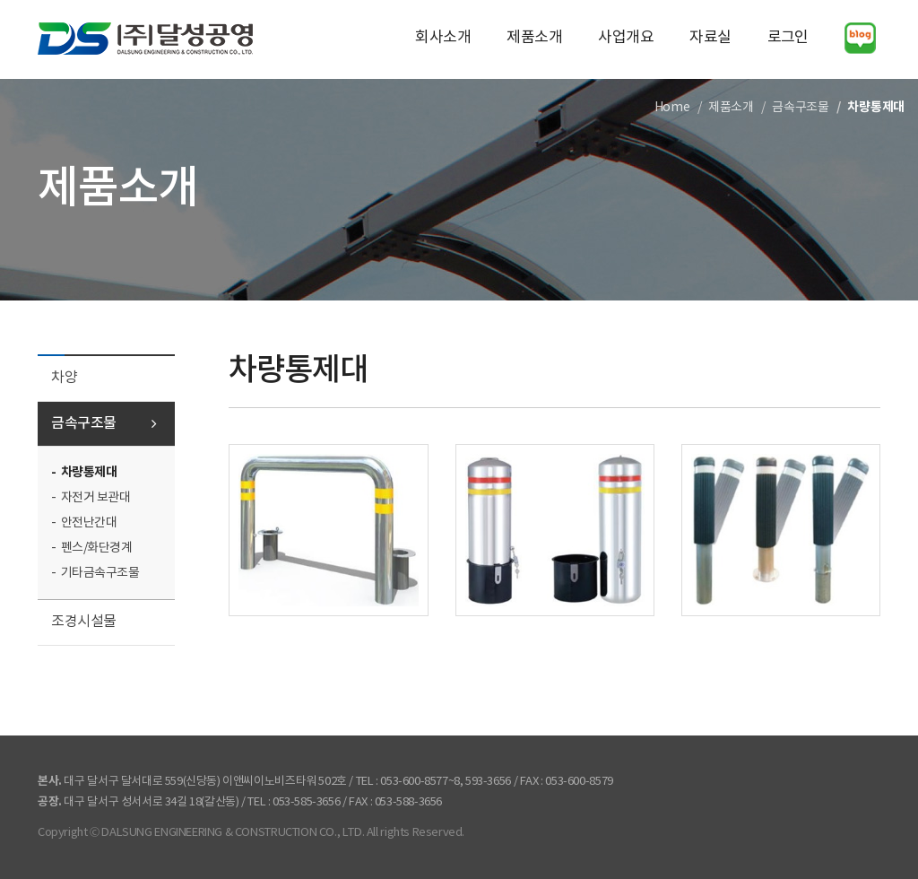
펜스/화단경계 (97, 548)
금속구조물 (84, 423)
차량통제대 (89, 472)
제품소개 (534, 38)
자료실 (710, 38)
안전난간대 (89, 523)
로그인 (788, 38)
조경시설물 (84, 622)
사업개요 (626, 38)
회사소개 (443, 38)
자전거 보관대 (96, 498)
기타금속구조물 (100, 573)
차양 (64, 378)
